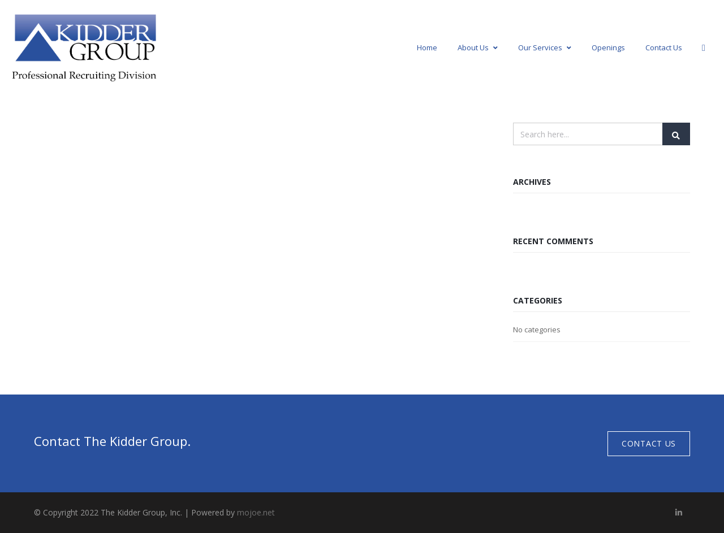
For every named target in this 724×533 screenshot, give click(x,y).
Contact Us (663, 47)
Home (427, 47)
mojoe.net (256, 512)
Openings (608, 47)
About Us (478, 47)
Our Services (544, 47)
